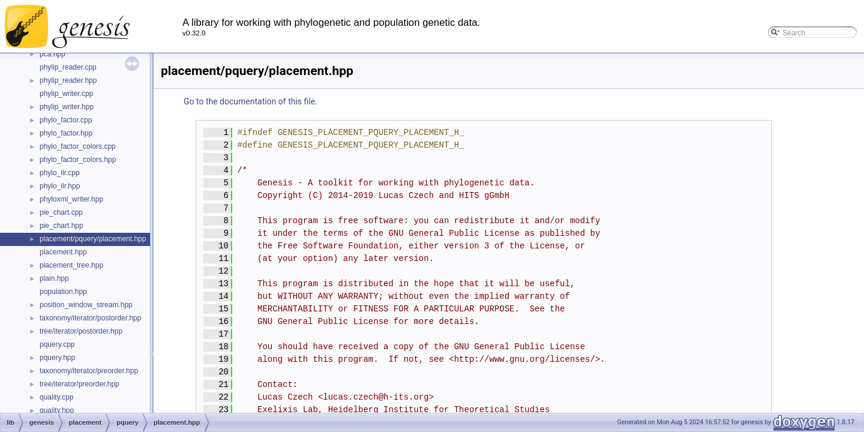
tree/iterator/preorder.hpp (79, 384)
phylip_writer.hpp (67, 107)
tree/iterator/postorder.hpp (81, 331)
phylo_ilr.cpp (60, 173)
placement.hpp (63, 252)
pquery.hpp (57, 357)
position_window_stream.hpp (86, 305)
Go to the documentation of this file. (250, 101)
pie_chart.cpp (61, 212)
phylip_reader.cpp (68, 67)
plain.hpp (54, 278)
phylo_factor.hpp (66, 133)
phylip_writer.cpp (66, 93)
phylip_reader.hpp (68, 80)
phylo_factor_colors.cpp (78, 146)
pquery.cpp (57, 344)
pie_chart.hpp (61, 225)
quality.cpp (56, 397)
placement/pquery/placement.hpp (93, 239)
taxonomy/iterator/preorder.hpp (89, 371)
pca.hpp (52, 54)
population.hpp (63, 291)
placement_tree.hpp (71, 265)
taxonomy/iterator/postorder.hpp (90, 318)
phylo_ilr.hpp (60, 186)
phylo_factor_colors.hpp (78, 159)
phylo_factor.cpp (66, 120)
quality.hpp (57, 410)
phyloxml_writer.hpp (71, 199)
